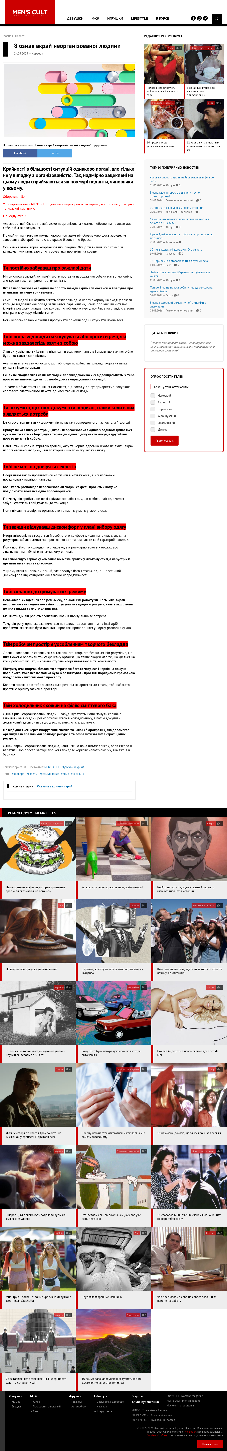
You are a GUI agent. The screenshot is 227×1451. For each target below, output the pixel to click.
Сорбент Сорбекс (157, 1435)
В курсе (162, 18)
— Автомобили (77, 1406)
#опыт (65, 774)
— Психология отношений (45, 1406)
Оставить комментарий (54, 786)
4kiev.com (181, 1405)
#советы (31, 774)
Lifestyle (139, 18)
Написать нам (210, 1444)
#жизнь (76, 774)
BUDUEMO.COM (153, 1420)
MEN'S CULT (183, 1400)
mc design (190, 1431)
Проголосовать (165, 440)
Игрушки (115, 18)
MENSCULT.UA (150, 1410)
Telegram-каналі (18, 204)
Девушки (75, 18)
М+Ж (95, 18)
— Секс (34, 1411)
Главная (8, 36)
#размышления (49, 774)
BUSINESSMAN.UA (152, 1415)
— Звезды (15, 1406)
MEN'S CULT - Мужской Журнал (64, 767)
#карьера (18, 774)
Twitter (53, 153)
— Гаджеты (75, 1401)
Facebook (20, 153)
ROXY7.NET (185, 1396)
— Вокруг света (103, 1411)
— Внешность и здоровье (109, 1401)
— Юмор (35, 1401)
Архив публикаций (145, 1402)
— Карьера (100, 1406)
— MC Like (14, 1401)
